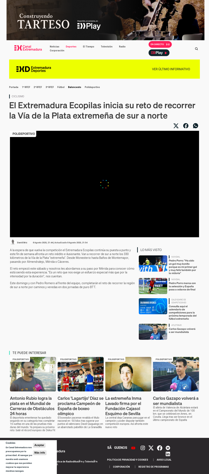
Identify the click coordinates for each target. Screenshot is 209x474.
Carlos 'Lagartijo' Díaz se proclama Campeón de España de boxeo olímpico (81, 406)
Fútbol (60, 87)
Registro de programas (153, 466)
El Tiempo (88, 46)
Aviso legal (164, 459)
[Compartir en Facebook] (185, 125)
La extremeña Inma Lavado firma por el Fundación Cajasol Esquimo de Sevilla (123, 406)
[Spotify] (168, 448)
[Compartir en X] (176, 125)
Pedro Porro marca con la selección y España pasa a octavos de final (182, 286)
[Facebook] (160, 448)
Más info (39, 452)
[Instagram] (143, 448)
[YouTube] (133, 448)
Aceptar (39, 445)
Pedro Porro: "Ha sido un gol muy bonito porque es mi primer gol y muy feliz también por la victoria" (183, 266)
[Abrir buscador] (196, 48)
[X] (151, 448)
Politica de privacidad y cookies (127, 459)
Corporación (57, 50)
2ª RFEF (38, 87)
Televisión (107, 46)
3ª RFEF (50, 87)
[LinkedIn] (168, 454)
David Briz (22, 242)
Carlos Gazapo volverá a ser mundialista (182, 330)
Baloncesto (74, 87)
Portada (13, 87)
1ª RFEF (26, 87)
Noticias (54, 46)
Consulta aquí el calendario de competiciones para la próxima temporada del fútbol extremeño (183, 312)
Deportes (71, 46)
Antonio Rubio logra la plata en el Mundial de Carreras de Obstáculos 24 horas (32, 406)
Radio (122, 46)
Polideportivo (92, 87)
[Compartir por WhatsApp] (195, 125)
